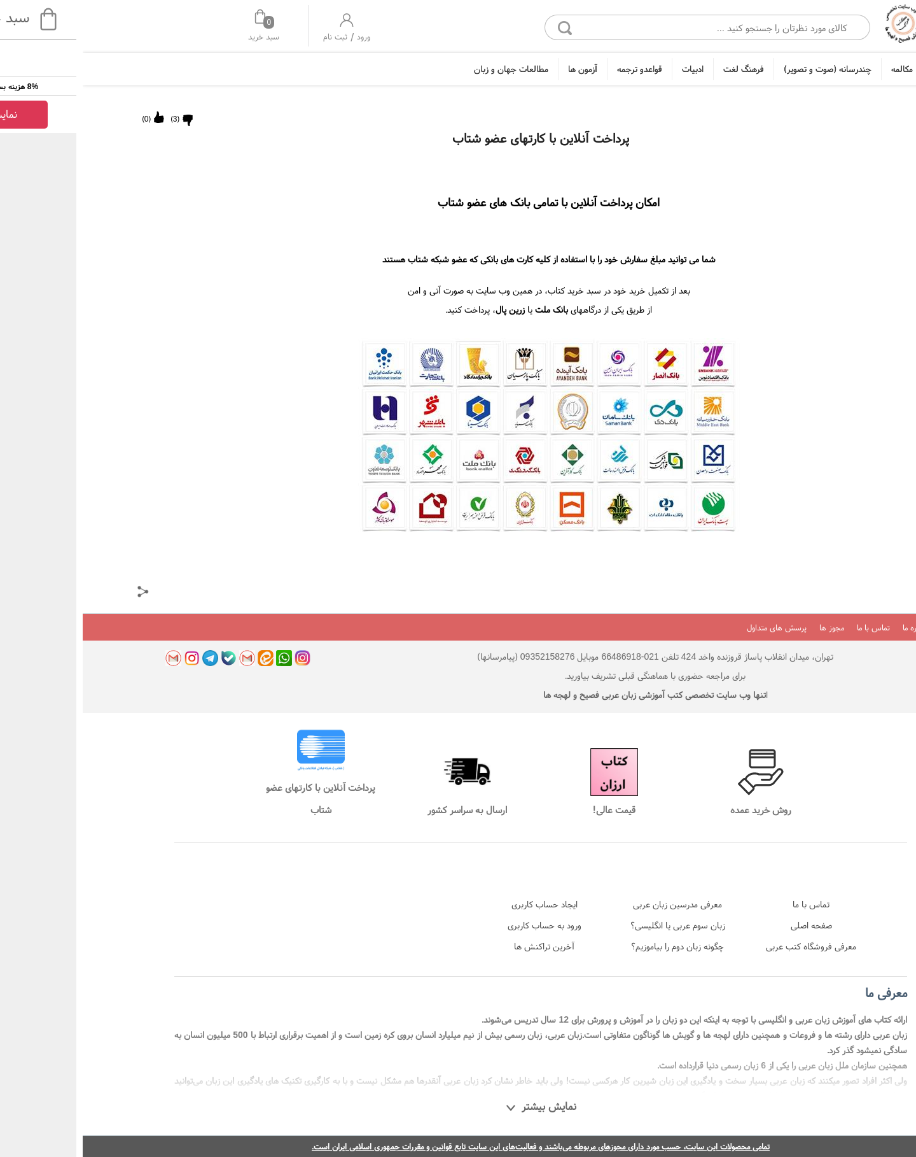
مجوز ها (749, 627)
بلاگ (865, 627)
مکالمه (819, 68)
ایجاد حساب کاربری (462, 904)
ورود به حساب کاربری (462, 925)
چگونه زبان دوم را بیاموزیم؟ (594, 946)
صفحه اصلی (728, 925)
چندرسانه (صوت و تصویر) (745, 68)
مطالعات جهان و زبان (428, 68)
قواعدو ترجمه (556, 68)
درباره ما (832, 627)
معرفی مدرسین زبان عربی (594, 904)
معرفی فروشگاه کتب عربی (728, 946)
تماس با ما (790, 627)
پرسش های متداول (694, 627)
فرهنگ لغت (661, 68)
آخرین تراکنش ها (461, 946)
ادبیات (610, 68)
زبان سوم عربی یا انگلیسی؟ (595, 925)
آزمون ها (500, 68)
